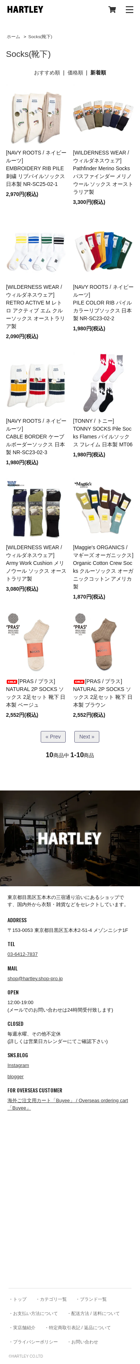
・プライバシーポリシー (33, 1342)
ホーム (13, 36)
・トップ (18, 1299)
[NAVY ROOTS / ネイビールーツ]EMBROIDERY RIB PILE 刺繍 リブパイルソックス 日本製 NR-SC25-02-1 (36, 168)
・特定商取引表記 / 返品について (77, 1327)
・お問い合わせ (82, 1342)
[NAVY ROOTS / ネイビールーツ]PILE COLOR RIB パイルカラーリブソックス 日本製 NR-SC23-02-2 (103, 302)
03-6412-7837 (22, 954)
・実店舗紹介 (22, 1327)
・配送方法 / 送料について (93, 1313)
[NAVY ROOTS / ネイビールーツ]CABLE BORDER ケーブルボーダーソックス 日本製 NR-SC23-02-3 (36, 436)
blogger (15, 1076)
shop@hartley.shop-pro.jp (35, 978)
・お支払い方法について (33, 1313)
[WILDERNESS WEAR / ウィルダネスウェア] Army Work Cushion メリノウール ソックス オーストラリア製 (36, 563)
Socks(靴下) (40, 36)
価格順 (75, 73)
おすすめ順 (47, 73)
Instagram (18, 1065)
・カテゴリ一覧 (51, 1299)
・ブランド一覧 (91, 1299)
